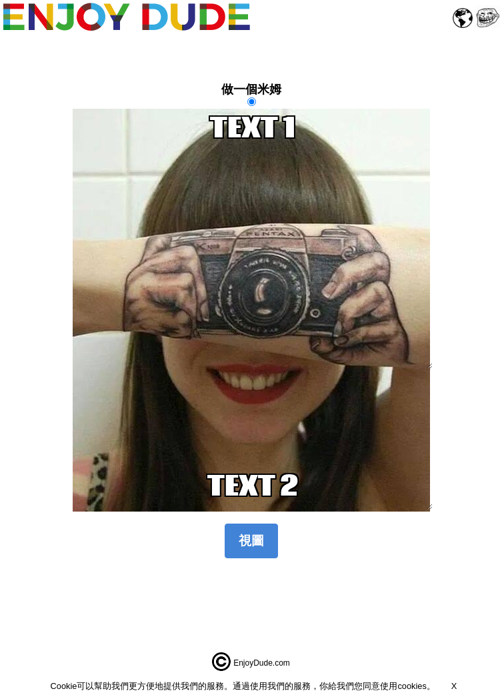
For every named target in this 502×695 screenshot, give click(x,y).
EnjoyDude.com (261, 663)
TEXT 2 (253, 488)
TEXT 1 (253, 239)
